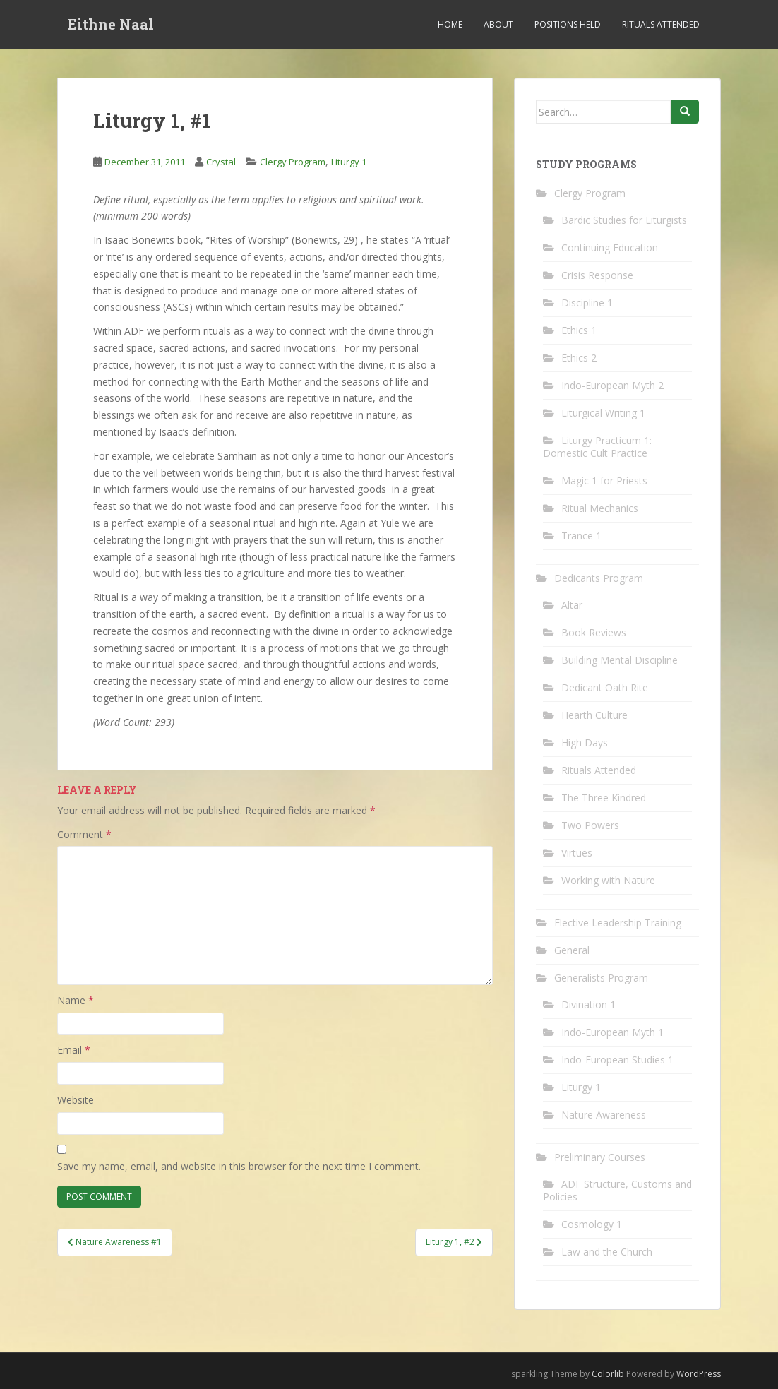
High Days (584, 742)
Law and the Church (606, 1251)
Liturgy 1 (348, 161)
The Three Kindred (603, 797)
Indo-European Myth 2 (612, 385)
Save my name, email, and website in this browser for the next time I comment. (239, 1166)
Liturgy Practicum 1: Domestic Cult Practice (597, 447)
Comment (84, 834)
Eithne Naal (111, 25)
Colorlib (608, 1374)
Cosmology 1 (591, 1224)
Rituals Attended (661, 24)
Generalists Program (601, 977)
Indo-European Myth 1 (612, 1032)
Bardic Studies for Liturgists (624, 220)
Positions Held (567, 24)
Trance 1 (581, 535)
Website (75, 1100)
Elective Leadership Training (617, 922)
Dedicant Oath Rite (604, 687)
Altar (571, 605)
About (498, 24)
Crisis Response (597, 275)
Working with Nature (608, 880)
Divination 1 (588, 1004)
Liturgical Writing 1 (603, 412)
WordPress (698, 1374)
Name (75, 1000)
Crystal (221, 161)
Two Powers (590, 825)
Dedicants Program (598, 578)
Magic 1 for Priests (604, 480)
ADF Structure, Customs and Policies (617, 1190)
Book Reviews (593, 632)
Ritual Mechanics (599, 508)
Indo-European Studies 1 (617, 1059)
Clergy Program (292, 161)
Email (73, 1049)
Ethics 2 (579, 357)
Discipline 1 (587, 302)
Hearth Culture (594, 715)
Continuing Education (609, 247)
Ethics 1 (579, 330)
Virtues (576, 852)
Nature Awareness (603, 1114)
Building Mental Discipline (619, 660)
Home (450, 24)
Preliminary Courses (599, 1157)
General (572, 950)
